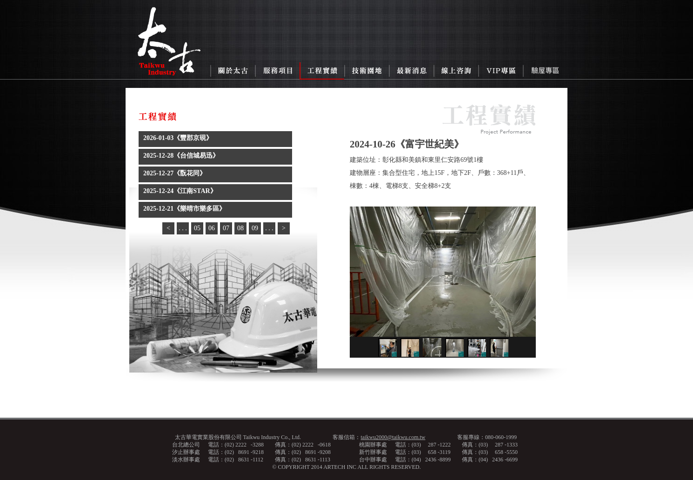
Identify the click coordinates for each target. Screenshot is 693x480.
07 (226, 228)
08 (240, 228)
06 (211, 228)
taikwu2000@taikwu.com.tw (392, 437)
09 (255, 228)
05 (197, 228)
